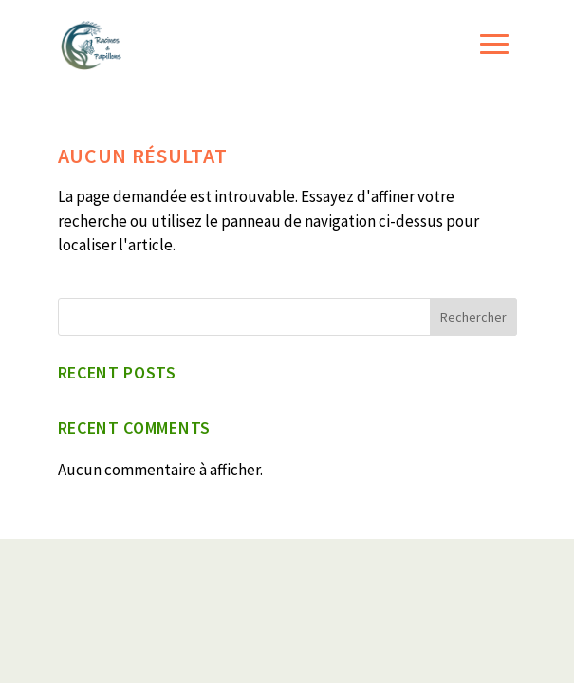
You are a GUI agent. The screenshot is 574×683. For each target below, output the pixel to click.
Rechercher (473, 316)
